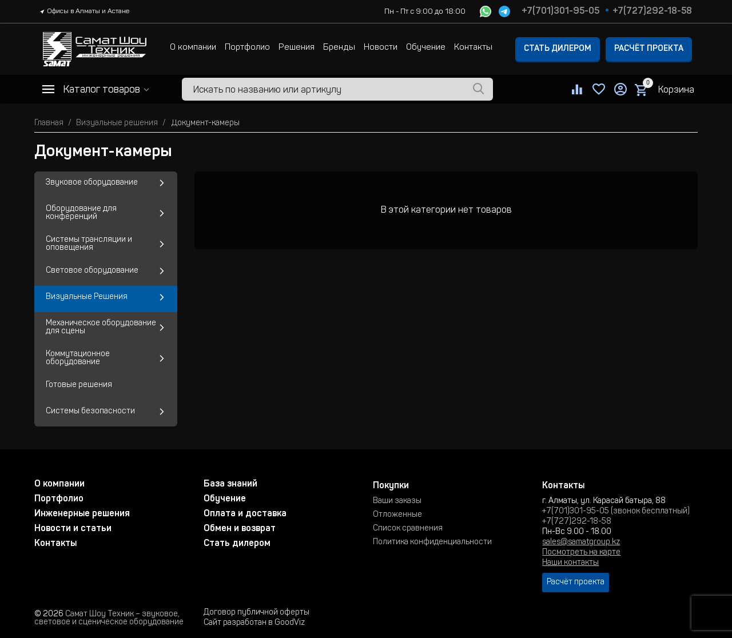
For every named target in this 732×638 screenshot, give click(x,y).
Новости (380, 47)
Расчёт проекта (648, 49)
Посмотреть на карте (581, 553)
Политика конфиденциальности (432, 543)
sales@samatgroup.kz (581, 543)
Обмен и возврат (240, 528)
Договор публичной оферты (256, 613)
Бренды (339, 47)
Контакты (473, 47)
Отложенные (397, 515)
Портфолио (247, 47)
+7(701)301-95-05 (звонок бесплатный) (616, 512)
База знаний (230, 484)
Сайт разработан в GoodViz (254, 623)
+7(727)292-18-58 (652, 11)
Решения (297, 47)
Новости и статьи (73, 528)
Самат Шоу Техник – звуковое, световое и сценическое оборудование (109, 619)
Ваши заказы (397, 501)
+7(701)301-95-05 (560, 11)
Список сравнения (408, 529)
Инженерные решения (82, 514)
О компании (193, 47)
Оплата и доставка (245, 514)
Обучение (425, 47)
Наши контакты (570, 563)
